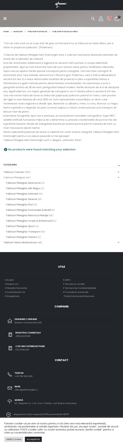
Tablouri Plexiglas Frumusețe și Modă (28, 210)
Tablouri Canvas (13, 172)
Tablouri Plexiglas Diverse (21, 199)
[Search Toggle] (92, 18)
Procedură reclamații (76, 292)
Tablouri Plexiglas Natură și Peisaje (27, 215)
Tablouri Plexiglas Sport (20, 226)
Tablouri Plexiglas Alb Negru (23, 188)
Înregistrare (12, 296)
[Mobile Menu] (6, 18)
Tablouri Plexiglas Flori (19, 204)
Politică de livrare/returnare (78, 296)
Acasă (10, 280)
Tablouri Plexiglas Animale (22, 193)
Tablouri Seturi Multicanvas (20, 242)
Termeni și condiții (75, 284)
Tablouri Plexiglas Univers (21, 237)
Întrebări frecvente (16, 288)
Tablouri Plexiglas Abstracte (23, 183)
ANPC (68, 280)
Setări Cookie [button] (13, 439)
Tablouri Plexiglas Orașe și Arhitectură (29, 220)
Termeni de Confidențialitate (80, 288)
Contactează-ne (15, 292)
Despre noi (12, 284)
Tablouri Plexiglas (14, 177)
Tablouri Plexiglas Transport (23, 231)
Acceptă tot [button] (33, 439)
